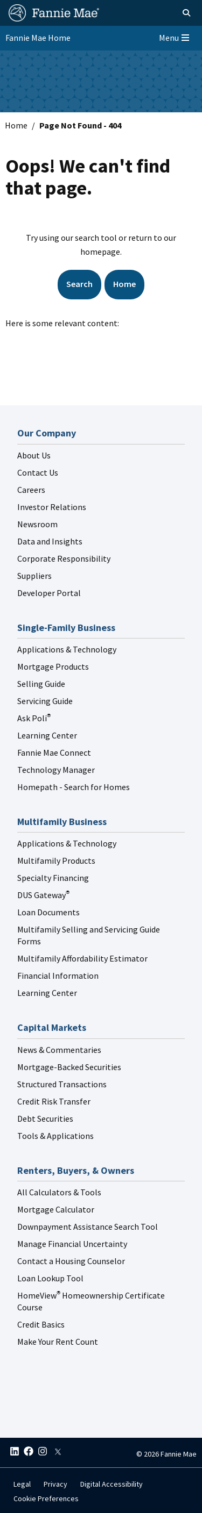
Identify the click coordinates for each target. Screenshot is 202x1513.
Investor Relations (51, 506)
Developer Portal (49, 592)
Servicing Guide (45, 700)
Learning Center (47, 735)
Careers (31, 489)
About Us (34, 455)
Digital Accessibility (111, 1484)
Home (16, 125)
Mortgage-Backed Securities (69, 1067)
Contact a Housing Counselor (71, 1261)
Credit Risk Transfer (53, 1101)
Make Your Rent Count (57, 1341)
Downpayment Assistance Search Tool (87, 1226)
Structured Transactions (62, 1084)
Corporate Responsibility (63, 558)
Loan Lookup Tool (50, 1278)
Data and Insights (49, 541)
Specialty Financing (53, 877)
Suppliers (34, 575)
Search (79, 283)
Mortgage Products (53, 666)
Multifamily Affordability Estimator (82, 958)
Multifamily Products (56, 860)
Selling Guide (41, 683)
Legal (22, 1484)
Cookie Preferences (46, 1498)
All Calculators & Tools (59, 1192)
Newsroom (37, 524)
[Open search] (174, 12)
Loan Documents (48, 912)
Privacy (55, 1484)
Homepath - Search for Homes (73, 786)
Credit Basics (41, 1324)
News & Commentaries (59, 1049)
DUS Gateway (43, 895)
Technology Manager (56, 769)
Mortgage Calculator (55, 1209)
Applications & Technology (66, 649)
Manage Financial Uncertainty (72, 1243)
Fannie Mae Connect (54, 752)
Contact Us (37, 472)
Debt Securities (45, 1118)
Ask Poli (34, 718)
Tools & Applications (55, 1135)
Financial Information (58, 975)
